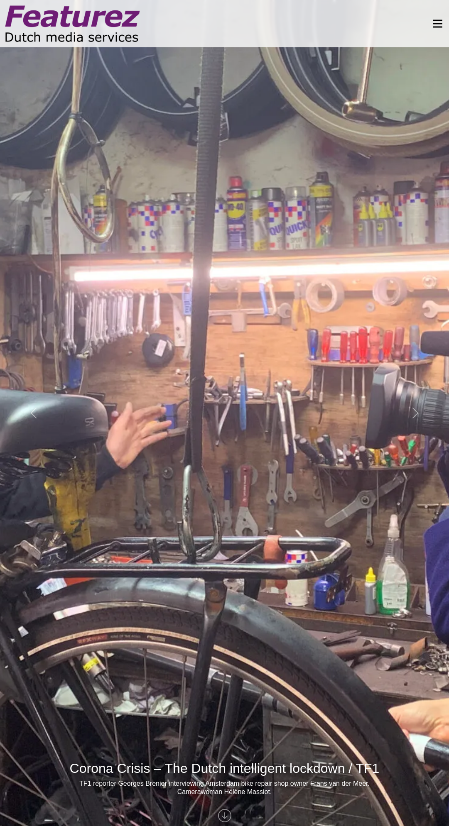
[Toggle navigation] (435, 24)
